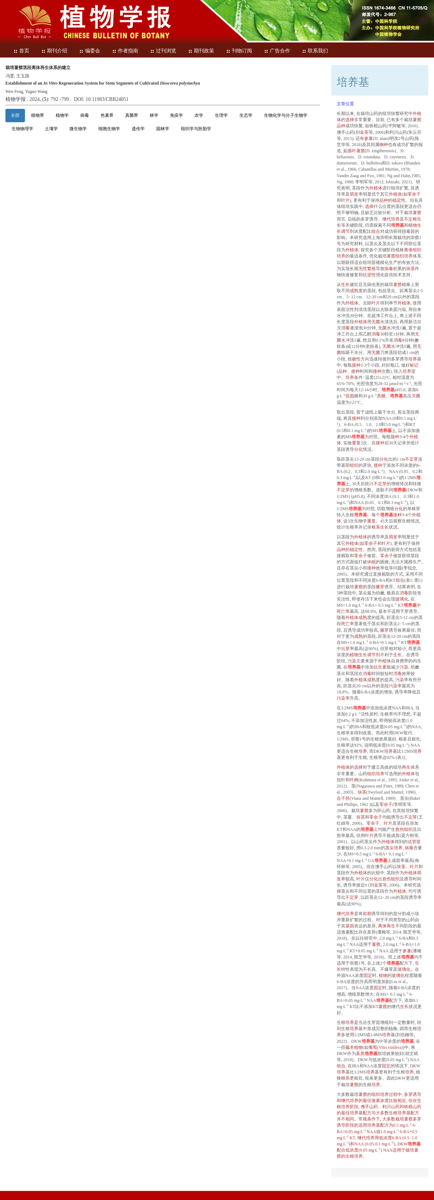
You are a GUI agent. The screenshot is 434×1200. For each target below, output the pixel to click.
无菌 (375, 321)
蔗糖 (381, 395)
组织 (354, 465)
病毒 (84, 115)
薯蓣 (417, 119)
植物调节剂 (365, 654)
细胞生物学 (109, 128)
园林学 (162, 128)
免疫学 (176, 115)
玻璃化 (401, 599)
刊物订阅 (239, 51)
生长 (345, 284)
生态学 (245, 115)
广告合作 (277, 51)
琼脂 (349, 395)
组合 (375, 231)
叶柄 (354, 779)
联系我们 (315, 51)
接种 (356, 365)
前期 (367, 913)
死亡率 (343, 611)
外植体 (375, 188)
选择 (349, 119)
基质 (360, 1053)
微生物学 (78, 128)
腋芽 (380, 586)
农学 (199, 115)
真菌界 (131, 115)
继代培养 (391, 219)
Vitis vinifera (390, 1047)
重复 (356, 442)
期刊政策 (201, 51)
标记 (414, 365)
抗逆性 (369, 274)
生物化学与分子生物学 (285, 115)
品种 (341, 125)
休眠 (371, 561)
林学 (154, 115)
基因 (349, 925)
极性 (356, 359)
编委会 (89, 51)
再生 (406, 767)
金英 (364, 132)
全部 (15, 115)
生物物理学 (22, 128)
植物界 (37, 115)
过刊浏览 (163, 51)
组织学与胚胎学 (196, 128)
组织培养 (404, 256)
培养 (412, 359)
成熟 (354, 290)
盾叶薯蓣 (356, 150)
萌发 (354, 194)
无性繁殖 (367, 268)
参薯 (368, 138)
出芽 (345, 648)
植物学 (62, 115)
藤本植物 (354, 1047)
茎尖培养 (394, 847)
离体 (408, 249)
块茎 (410, 268)
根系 (375, 527)
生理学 (221, 115)
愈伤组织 (404, 829)
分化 (358, 449)
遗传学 (138, 128)
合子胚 (343, 798)
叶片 (345, 200)
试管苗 (414, 841)
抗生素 (380, 667)
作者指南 (125, 51)
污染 (352, 660)
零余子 (414, 194)
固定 (367, 975)
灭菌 (416, 395)
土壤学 (51, 128)
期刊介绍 (54, 51)
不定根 (410, 219)
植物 (383, 975)
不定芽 (411, 459)
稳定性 (398, 200)
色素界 (107, 115)
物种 (383, 144)
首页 (21, 51)
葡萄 (373, 1047)
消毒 (345, 327)
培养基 (397, 225)
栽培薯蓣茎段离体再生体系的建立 (38, 67)
